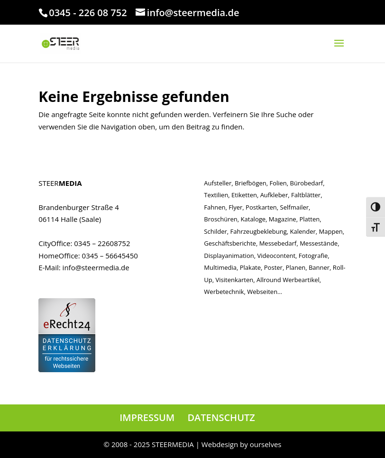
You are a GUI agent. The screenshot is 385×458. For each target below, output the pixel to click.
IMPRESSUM (146, 417)
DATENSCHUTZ (221, 417)
